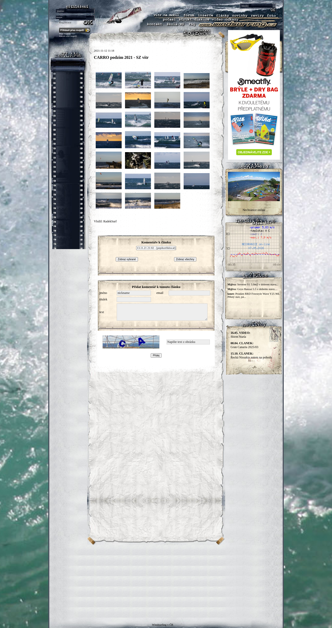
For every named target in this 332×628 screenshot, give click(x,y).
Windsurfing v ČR (162, 624)
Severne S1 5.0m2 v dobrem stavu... (257, 284)
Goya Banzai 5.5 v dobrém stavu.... (257, 289)
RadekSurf (109, 221)
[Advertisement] (166, 581)
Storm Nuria (240, 334)
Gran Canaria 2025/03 (244, 345)
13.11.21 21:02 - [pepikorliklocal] (156, 248)
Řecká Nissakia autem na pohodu (251, 355)
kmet (230, 293)
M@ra (231, 284)
